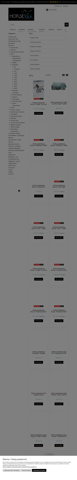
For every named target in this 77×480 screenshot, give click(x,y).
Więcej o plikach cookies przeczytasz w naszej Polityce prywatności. (20, 467)
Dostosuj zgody (26, 470)
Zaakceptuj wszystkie (39, 470)
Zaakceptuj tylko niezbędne (11, 470)
